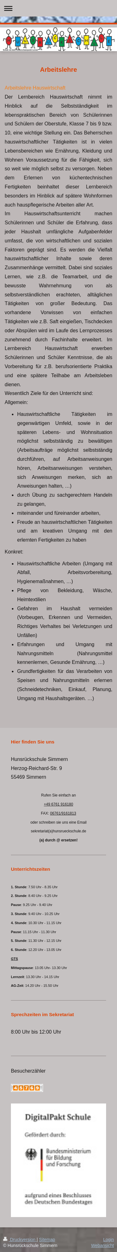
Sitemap (47, 1239)
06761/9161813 (63, 813)
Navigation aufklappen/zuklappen (58, 8)
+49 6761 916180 (58, 804)
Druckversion (20, 1239)
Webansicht (102, 1245)
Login (108, 1239)
